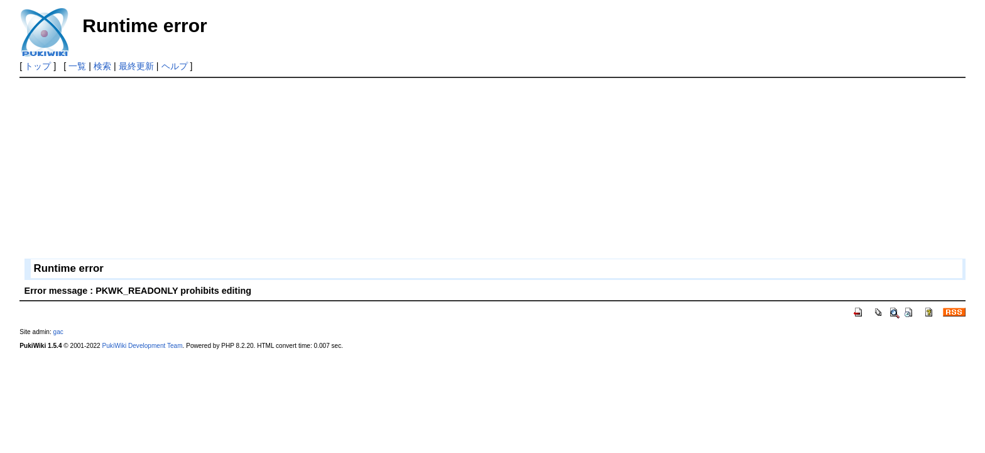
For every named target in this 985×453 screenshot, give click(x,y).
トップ (37, 66)
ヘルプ (174, 66)
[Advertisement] (396, 170)
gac (58, 331)
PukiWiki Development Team (142, 345)
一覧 (77, 66)
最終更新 (136, 66)
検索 (102, 66)
